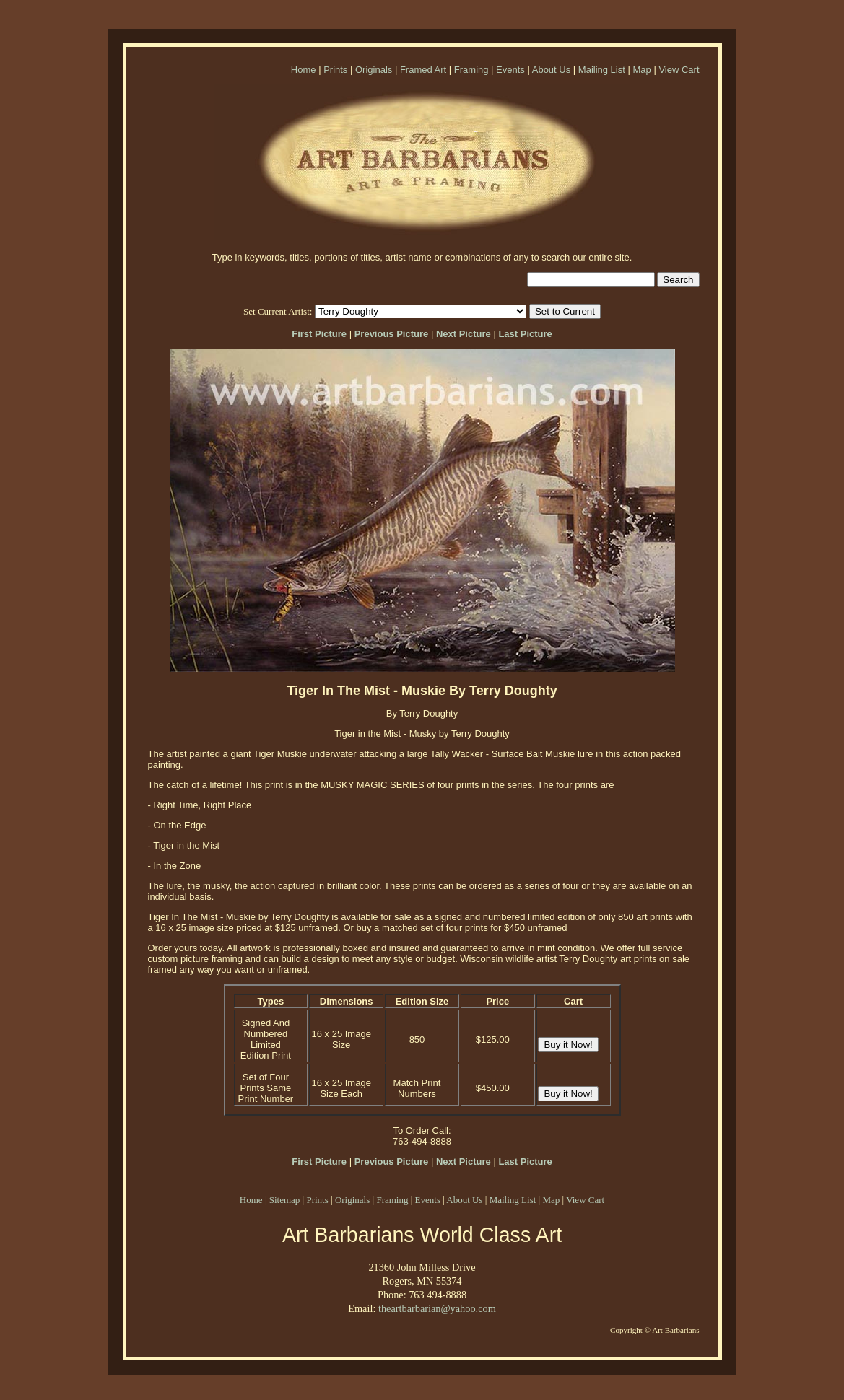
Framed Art (423, 69)
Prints (335, 69)
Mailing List (601, 69)
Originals (373, 69)
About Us (551, 69)
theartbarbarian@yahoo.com (437, 1308)
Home (303, 69)
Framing (471, 69)
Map (641, 69)
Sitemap (284, 1199)
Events (510, 69)
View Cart (678, 69)
